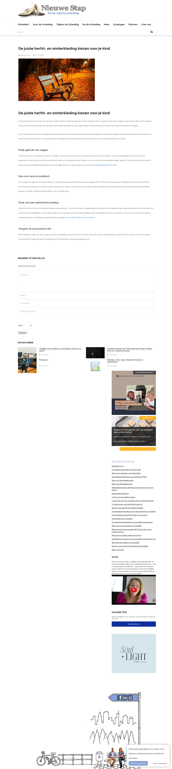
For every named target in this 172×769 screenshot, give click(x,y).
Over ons (146, 24)
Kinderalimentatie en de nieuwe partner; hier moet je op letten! (132, 488)
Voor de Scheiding (43, 24)
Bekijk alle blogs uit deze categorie (138, 449)
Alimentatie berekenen (120, 493)
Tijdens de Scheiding (67, 24)
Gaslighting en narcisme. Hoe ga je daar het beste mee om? (134, 539)
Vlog (115, 557)
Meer (107, 24)
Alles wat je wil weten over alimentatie (126, 473)
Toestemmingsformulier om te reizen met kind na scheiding (134, 511)
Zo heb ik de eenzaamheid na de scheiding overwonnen (132, 522)
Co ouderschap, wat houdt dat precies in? (127, 504)
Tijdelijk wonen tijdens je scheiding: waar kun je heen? (60, 350)
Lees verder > (137, 574)
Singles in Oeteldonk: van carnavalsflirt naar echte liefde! (133, 431)
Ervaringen (119, 24)
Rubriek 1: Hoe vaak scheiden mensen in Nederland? (125, 361)
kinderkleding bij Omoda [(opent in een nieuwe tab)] (106, 165)
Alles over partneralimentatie (122, 480)
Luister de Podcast (144, 372)
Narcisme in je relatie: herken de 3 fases (126, 535)
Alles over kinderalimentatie (122, 484)
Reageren (22, 333)
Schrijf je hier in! (134, 624)
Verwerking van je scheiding (122, 519)
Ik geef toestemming (138, 763)
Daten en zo (147, 418)
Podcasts (43, 360)
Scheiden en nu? (118, 466)
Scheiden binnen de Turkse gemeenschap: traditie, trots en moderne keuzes (129, 350)
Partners (133, 24)
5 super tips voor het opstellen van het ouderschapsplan (133, 501)
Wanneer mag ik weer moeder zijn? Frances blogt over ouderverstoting (131, 530)
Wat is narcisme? (118, 550)
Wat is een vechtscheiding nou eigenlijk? (127, 526)
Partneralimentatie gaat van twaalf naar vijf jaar (129, 477)
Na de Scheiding (91, 24)
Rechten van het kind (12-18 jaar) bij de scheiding (130, 546)
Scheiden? (23, 24)
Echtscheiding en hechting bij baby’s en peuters (129, 515)
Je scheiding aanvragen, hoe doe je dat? (126, 470)
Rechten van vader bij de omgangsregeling (127, 508)
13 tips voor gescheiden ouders (123, 497)
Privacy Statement (160, 763)
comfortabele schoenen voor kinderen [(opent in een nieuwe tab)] (80, 217)
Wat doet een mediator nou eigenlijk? (125, 542)
